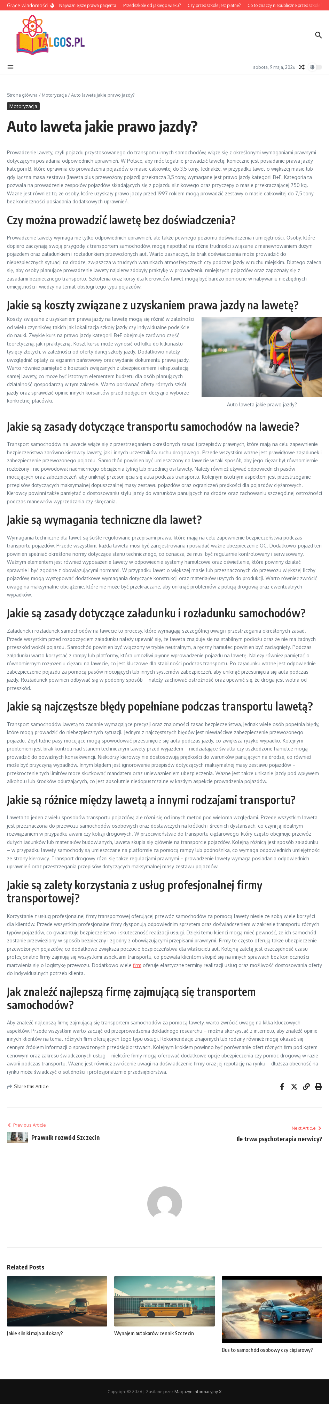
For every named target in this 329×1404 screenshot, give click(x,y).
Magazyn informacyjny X (197, 1391)
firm (137, 965)
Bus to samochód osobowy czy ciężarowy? (267, 1350)
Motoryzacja (54, 95)
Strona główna (22, 95)
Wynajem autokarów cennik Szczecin (154, 1333)
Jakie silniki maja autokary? (35, 1333)
